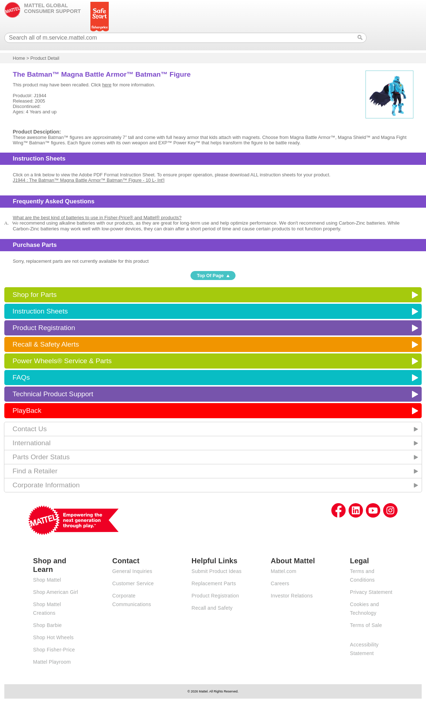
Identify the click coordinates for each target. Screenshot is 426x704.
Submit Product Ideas (217, 571)
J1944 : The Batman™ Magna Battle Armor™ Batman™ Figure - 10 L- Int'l (88, 180)
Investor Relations (292, 596)
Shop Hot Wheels (53, 637)
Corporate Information (46, 485)
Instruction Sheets (40, 311)
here (107, 84)
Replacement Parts (214, 583)
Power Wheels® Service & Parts (62, 361)
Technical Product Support (53, 394)
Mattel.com (283, 571)
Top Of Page (210, 275)
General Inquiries (132, 571)
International (32, 443)
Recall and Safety (212, 608)
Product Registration (44, 327)
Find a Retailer (35, 471)
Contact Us (30, 429)
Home (19, 58)
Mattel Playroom (52, 662)
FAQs (21, 377)
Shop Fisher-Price (54, 650)
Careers (280, 583)
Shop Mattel (47, 580)
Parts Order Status (41, 457)
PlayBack (27, 410)
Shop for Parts (35, 294)
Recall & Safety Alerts (46, 344)
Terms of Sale (366, 625)
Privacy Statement (371, 592)
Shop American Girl (55, 592)
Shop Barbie (47, 625)
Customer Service (133, 583)
